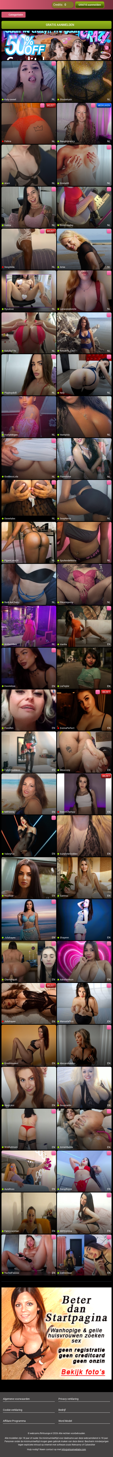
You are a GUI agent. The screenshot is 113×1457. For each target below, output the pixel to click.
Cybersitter (90, 1444)
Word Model (65, 1420)
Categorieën (13, 14)
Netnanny (77, 1444)
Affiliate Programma (14, 1420)
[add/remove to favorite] (4, 63)
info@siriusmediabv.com (74, 1449)
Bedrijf (62, 1409)
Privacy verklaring (68, 1398)
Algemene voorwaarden (16, 1398)
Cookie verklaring (12, 1409)
